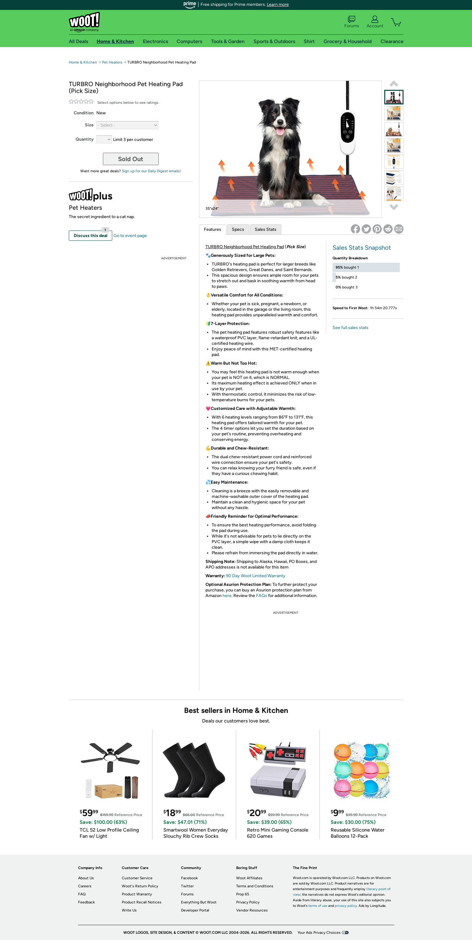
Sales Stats (265, 229)
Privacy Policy (247, 902)
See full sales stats (350, 327)
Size (89, 125)
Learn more (278, 4)
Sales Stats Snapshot (362, 247)
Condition (84, 113)
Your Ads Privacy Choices (319, 932)
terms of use (317, 906)
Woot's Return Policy (140, 886)
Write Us (129, 910)
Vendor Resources (252, 910)
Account (375, 22)
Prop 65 (242, 894)
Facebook (189, 878)
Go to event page (130, 235)
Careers (84, 886)
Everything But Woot (199, 902)
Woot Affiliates (249, 878)
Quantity (85, 139)
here (227, 595)
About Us (86, 878)
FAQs (261, 595)
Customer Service (137, 878)
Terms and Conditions (254, 886)
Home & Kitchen (83, 62)
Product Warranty (137, 894)
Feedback (86, 902)
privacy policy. (346, 906)
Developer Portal (195, 910)
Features (212, 229)
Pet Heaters (112, 62)
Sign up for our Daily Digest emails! (151, 171)
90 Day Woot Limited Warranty (255, 575)
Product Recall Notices (141, 902)
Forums (351, 22)
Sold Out (130, 159)
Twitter (187, 886)
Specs (238, 229)
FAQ (82, 894)
